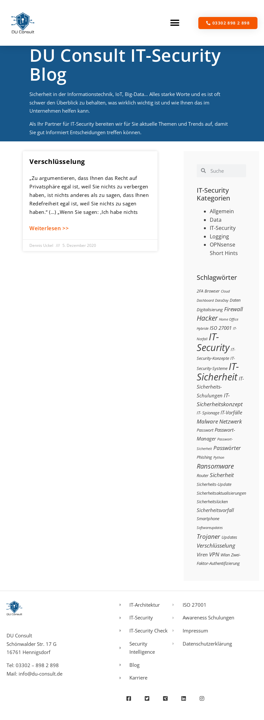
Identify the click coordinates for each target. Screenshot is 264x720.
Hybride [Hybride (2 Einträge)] (202, 328)
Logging (219, 236)
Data (216, 219)
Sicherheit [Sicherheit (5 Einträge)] (222, 475)
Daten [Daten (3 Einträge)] (235, 300)
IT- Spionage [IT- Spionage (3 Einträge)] (208, 413)
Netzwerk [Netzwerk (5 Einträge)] (230, 421)
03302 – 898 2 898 (37, 665)
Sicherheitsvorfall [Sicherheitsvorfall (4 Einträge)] (215, 510)
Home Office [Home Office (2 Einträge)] (228, 319)
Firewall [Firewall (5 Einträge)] (233, 309)
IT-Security (223, 228)
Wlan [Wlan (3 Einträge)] (225, 555)
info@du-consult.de (40, 673)
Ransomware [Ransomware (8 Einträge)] (215, 466)
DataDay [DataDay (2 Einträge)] (221, 300)
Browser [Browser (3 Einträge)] (212, 291)
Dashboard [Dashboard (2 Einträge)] (205, 300)
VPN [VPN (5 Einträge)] (214, 554)
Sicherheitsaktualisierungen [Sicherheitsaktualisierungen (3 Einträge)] (221, 493)
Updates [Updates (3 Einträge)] (229, 537)
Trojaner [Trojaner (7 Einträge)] (208, 536)
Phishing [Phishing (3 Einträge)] (204, 457)
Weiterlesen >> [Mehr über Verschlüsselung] (49, 228)
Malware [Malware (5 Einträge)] (207, 421)
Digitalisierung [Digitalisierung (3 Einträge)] (210, 309)
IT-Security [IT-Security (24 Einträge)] (213, 342)
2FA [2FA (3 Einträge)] (200, 291)
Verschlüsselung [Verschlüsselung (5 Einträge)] (216, 545)
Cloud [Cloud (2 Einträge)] (225, 291)
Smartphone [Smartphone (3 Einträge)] (208, 518)
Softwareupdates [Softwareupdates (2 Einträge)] (210, 527)
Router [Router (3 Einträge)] (202, 475)
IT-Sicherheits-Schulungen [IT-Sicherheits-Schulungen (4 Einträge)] (220, 387)
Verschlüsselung (57, 161)
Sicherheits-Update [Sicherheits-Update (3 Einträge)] (214, 484)
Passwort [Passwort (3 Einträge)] (205, 430)
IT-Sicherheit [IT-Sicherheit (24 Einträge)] (218, 371)
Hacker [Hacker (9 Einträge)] (207, 318)
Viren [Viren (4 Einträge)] (202, 554)
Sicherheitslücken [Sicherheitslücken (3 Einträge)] (212, 501)
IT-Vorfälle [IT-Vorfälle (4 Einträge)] (231, 412)
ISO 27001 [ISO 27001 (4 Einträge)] (221, 328)
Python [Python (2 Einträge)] (218, 457)
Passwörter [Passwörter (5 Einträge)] (227, 448)
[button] (175, 23)
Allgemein (222, 211)
